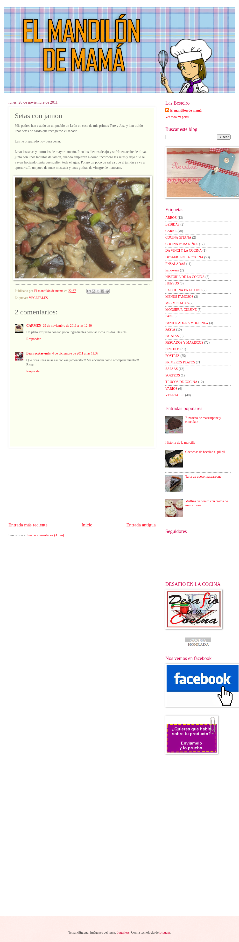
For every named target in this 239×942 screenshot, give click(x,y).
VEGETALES (38, 298)
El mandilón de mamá (186, 110)
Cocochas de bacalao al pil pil (205, 452)
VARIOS (171, 388)
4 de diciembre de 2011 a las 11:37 (75, 353)
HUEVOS (172, 283)
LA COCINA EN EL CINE (183, 290)
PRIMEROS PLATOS (180, 362)
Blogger (164, 932)
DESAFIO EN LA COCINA (184, 257)
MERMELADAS (177, 303)
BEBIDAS (172, 224)
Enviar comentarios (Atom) (45, 535)
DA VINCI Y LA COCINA (183, 250)
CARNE (171, 231)
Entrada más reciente (28, 524)
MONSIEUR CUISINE (181, 310)
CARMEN (33, 325)
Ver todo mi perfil (177, 117)
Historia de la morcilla (180, 442)
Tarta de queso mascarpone (203, 476)
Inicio (87, 524)
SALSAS (171, 369)
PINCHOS (172, 349)
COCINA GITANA (178, 237)
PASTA (170, 329)
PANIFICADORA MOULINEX (186, 323)
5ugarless (123, 932)
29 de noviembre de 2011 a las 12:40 (67, 325)
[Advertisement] (82, 485)
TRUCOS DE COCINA (181, 382)
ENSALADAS (175, 264)
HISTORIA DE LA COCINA (185, 277)
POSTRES (172, 356)
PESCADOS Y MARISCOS (184, 342)
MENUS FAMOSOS (179, 296)
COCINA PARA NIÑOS (181, 244)
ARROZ (171, 218)
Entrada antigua (141, 524)
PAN (168, 316)
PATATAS (172, 336)
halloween (172, 270)
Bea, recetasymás (38, 353)
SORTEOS (172, 375)
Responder (33, 339)
